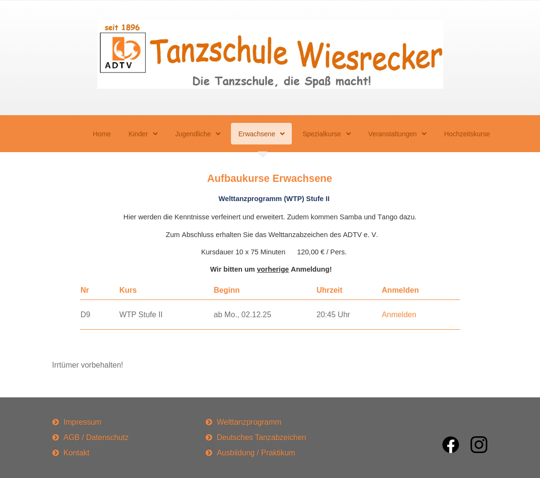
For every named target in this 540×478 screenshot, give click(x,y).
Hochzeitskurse (467, 134)
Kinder (138, 134)
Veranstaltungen (392, 134)
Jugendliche (193, 134)
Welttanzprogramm (249, 422)
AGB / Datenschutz (96, 437)
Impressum (83, 422)
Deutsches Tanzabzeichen (262, 437)
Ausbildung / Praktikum (256, 453)
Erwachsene (256, 134)
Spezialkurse (321, 134)
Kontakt (77, 453)
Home (102, 134)
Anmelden (399, 315)
